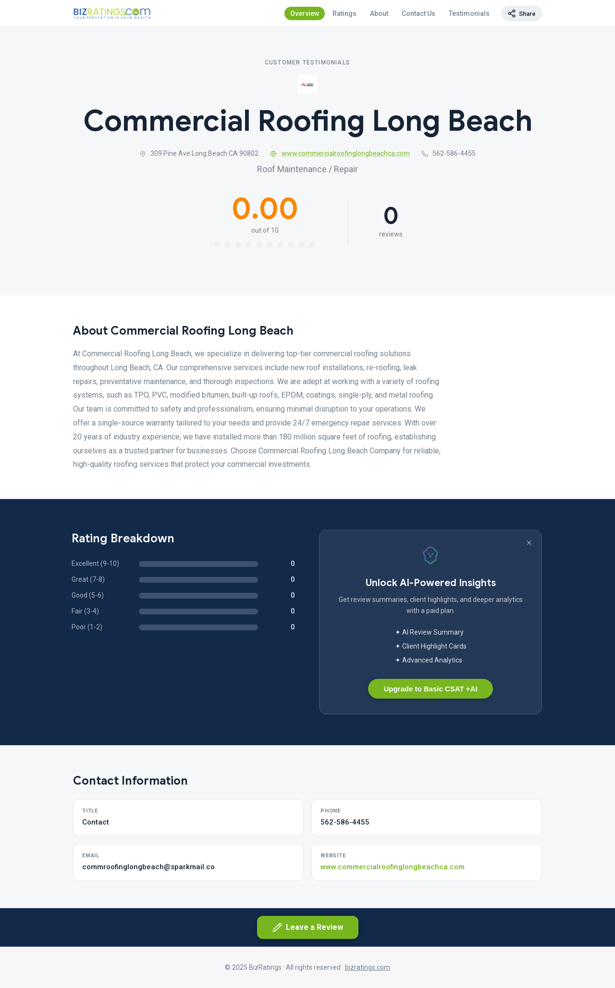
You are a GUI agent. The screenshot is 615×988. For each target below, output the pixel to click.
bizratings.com (367, 967)
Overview (304, 13)
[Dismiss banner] (529, 543)
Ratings (344, 13)
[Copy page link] (521, 13)
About (379, 13)
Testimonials (469, 13)
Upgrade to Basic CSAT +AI (430, 689)
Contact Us (418, 13)
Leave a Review (307, 927)
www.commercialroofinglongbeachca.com (340, 153)
